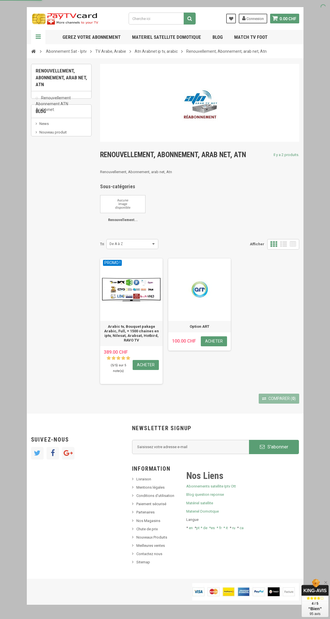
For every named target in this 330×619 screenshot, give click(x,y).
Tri (102, 244)
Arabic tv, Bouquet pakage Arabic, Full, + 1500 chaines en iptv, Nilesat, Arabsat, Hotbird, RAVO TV (131, 333)
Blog (217, 37)
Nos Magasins (148, 521)
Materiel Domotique (202, 511)
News (44, 150)
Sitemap (143, 562)
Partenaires (145, 512)
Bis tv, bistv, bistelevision (59, 176)
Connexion (253, 18)
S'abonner (274, 447)
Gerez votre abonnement (91, 37)
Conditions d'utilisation (155, 495)
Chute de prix (147, 529)
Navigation (38, 37)
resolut (45, 193)
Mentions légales (150, 487)
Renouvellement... (123, 220)
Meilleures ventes (150, 545)
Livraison (143, 479)
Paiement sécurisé (151, 504)
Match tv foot (251, 37)
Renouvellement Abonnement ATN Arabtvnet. (53, 107)
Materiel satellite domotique (166, 37)
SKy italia (46, 167)
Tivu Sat (45, 185)
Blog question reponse (205, 494)
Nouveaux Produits (151, 537)
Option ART (199, 326)
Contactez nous (149, 554)
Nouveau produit (53, 159)
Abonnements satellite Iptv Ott (211, 486)
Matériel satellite (199, 503)
